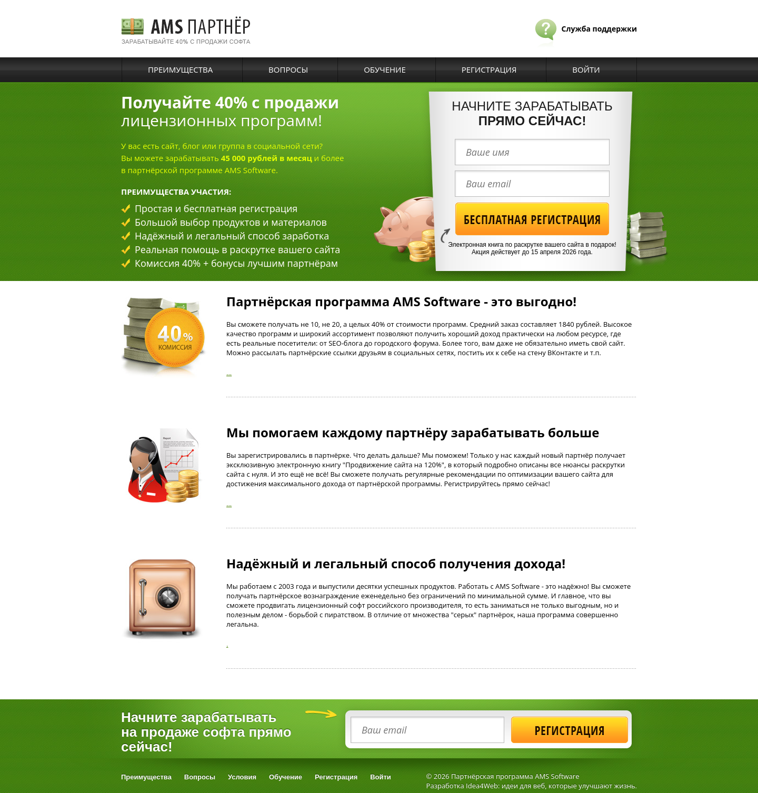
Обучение (385, 69)
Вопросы (288, 69)
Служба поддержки (599, 29)
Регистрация (489, 69)
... (229, 372)
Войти (586, 69)
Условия (242, 777)
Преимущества (180, 69)
